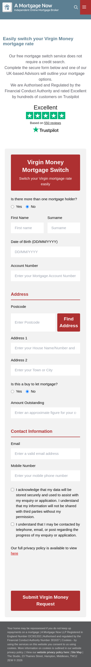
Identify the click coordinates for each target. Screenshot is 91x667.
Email (15, 444)
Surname (55, 218)
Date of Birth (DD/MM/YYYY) (34, 242)
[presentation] (48, 571)
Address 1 (19, 338)
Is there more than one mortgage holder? (44, 199)
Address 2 (19, 360)
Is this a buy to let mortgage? (34, 384)
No (30, 206)
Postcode (18, 306)
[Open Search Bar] (76, 7)
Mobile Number (23, 466)
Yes (16, 206)
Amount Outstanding (27, 403)
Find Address (68, 322)
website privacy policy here (53, 652)
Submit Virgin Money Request (45, 601)
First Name (20, 218)
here (14, 553)
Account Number (24, 266)
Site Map (76, 652)
